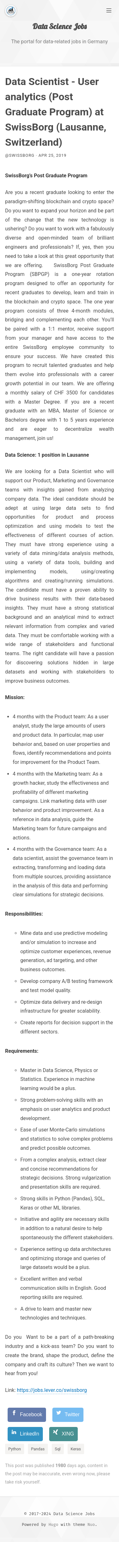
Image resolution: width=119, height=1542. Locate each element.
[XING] (63, 1434)
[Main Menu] (109, 10)
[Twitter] (67, 1415)
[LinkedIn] (25, 1434)
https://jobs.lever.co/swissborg (52, 1390)
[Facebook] (27, 1415)
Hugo (53, 1524)
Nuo (91, 1524)
